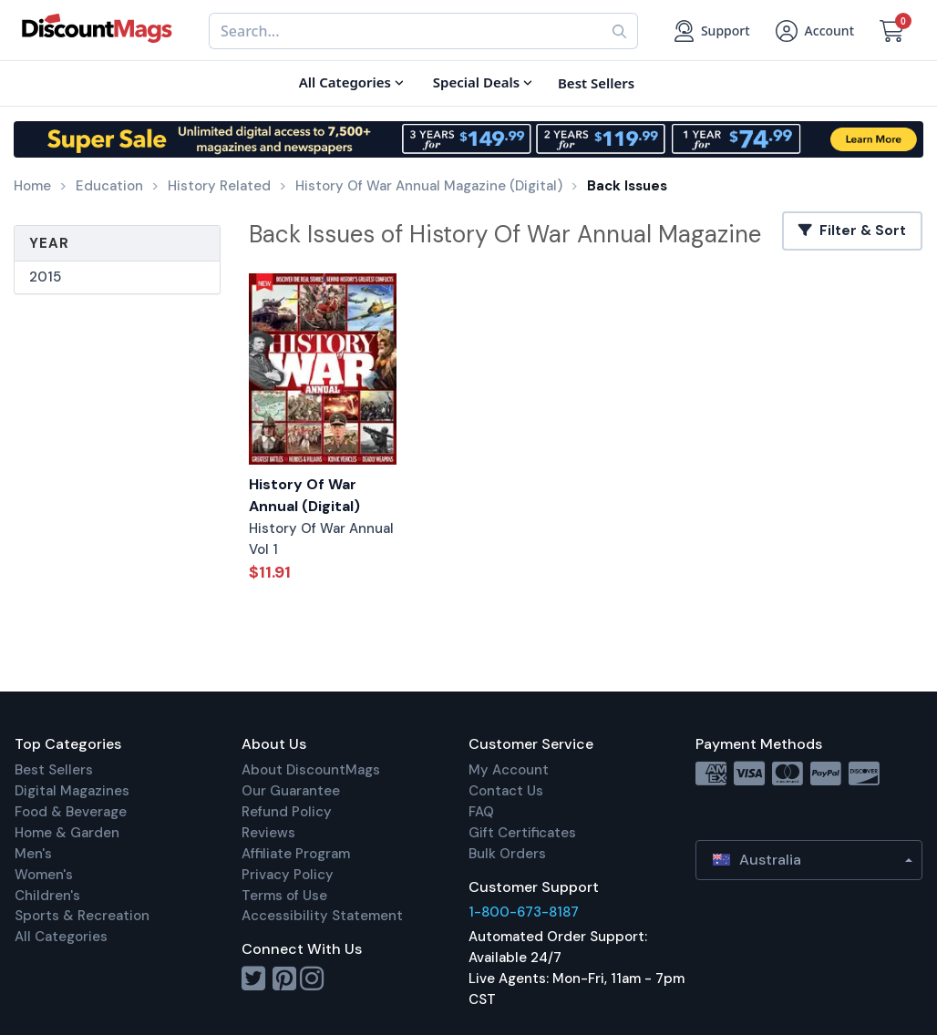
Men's (33, 854)
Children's (47, 895)
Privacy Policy (288, 875)
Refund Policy (287, 812)
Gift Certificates (522, 833)
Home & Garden (67, 833)
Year (49, 243)
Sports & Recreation (82, 916)
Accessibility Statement (322, 916)
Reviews (268, 833)
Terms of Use (284, 895)
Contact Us (505, 791)
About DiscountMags (311, 770)
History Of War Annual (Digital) (304, 496)
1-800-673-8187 (523, 912)
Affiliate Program (296, 854)
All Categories (61, 936)
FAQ (481, 812)
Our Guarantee (291, 791)
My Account (508, 770)
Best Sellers (54, 770)
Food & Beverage (71, 812)
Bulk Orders (507, 854)
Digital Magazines (72, 791)
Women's (44, 875)
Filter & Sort (852, 230)
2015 (45, 277)
